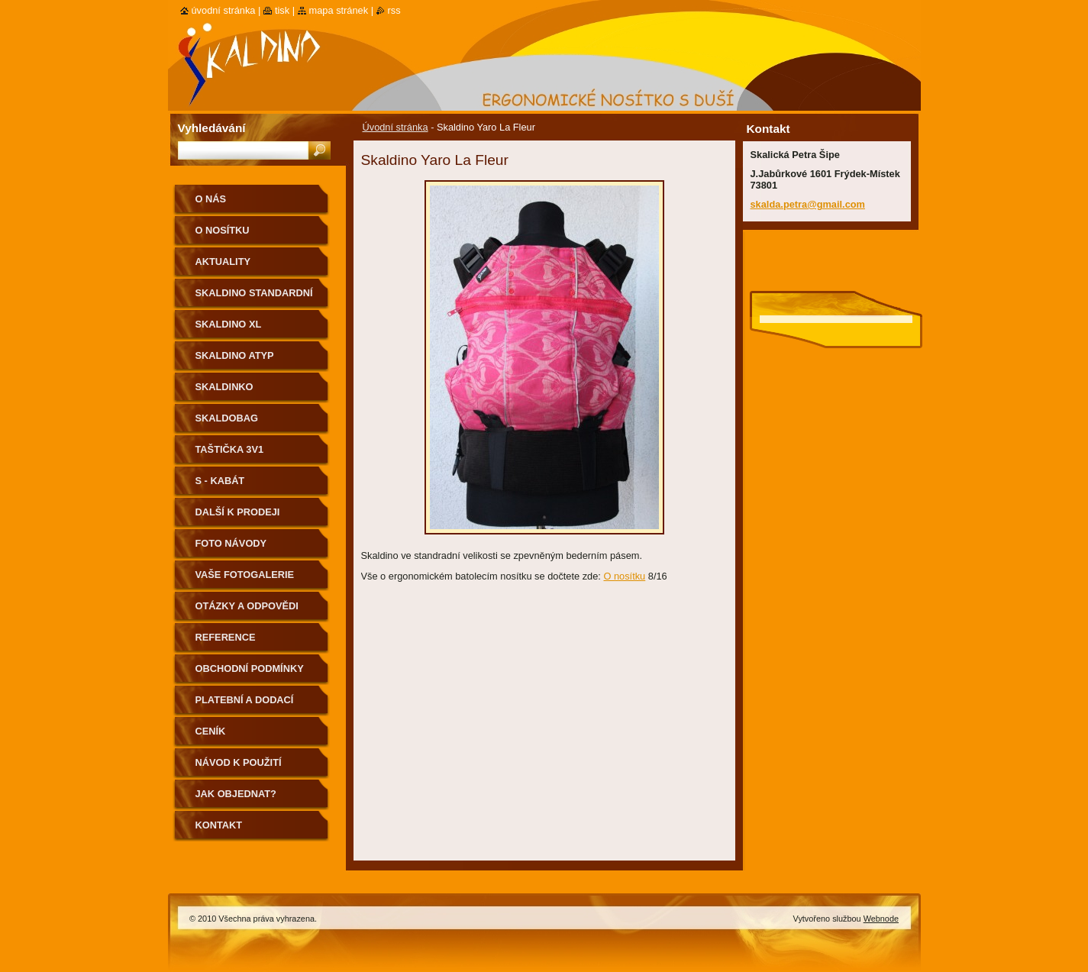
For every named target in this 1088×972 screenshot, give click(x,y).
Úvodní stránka (395, 127)
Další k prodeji (237, 512)
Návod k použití (238, 762)
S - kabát (220, 480)
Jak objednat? (235, 793)
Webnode (881, 918)
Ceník (210, 731)
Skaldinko (224, 386)
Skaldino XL (228, 324)
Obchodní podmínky (249, 668)
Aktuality (223, 261)
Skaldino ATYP (234, 355)
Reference (225, 637)
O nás (211, 199)
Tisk (282, 10)
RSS (394, 10)
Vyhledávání (212, 127)
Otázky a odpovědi (247, 606)
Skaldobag (226, 418)
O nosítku (624, 576)
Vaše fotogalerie (245, 574)
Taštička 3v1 (229, 449)
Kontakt (219, 825)
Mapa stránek (339, 10)
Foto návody (231, 543)
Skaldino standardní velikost (254, 298)
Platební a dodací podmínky (244, 705)
